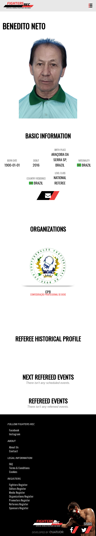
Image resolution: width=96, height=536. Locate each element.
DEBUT (36, 160)
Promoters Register (19, 500)
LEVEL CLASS (60, 173)
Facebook (14, 430)
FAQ (11, 464)
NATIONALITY (84, 160)
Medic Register (17, 492)
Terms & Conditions (19, 468)
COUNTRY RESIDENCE (36, 178)
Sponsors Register (18, 508)
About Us (13, 447)
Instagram (14, 434)
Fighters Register (18, 484)
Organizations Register (21, 496)
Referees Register (18, 504)
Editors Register (17, 488)
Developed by (48, 532)
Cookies (13, 472)
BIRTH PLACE (60, 150)
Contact (13, 451)
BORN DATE (12, 160)
